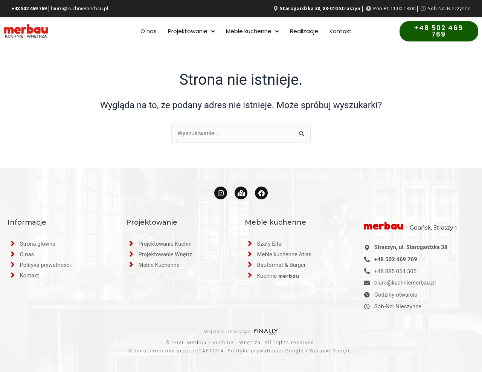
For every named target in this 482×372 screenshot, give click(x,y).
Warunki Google (330, 351)
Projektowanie (191, 31)
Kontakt (340, 31)
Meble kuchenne (252, 31)
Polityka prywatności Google (266, 351)
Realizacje (304, 31)
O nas (148, 31)
